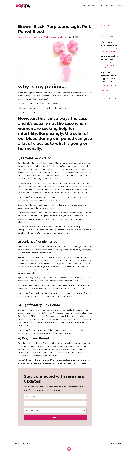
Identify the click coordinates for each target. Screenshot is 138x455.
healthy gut (114, 49)
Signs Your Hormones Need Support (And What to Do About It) (109, 77)
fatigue (112, 63)
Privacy (119, 443)
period (41, 37)
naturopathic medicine (108, 51)
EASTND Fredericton (106, 6)
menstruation (31, 37)
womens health (60, 37)
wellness (48, 37)
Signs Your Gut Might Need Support (110, 43)
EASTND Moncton (86, 6)
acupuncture (105, 49)
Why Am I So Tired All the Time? (109, 57)
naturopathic (105, 90)
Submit (55, 417)
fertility (21, 37)
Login (119, 6)
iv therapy (109, 88)
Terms (111, 443)
